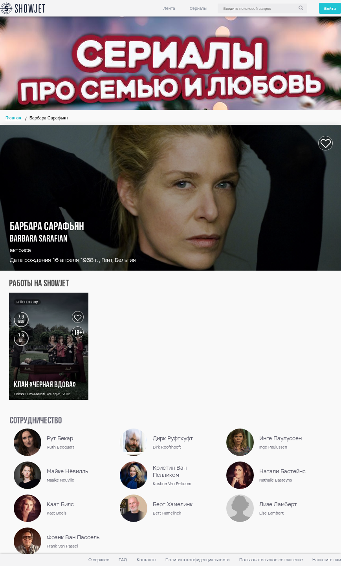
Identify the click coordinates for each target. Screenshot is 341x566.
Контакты (146, 559)
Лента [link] (169, 8)
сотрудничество (36, 421)
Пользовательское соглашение (271, 559)
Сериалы (198, 8)
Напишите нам (326, 559)
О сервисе (98, 559)
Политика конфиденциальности (197, 559)
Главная (13, 118)
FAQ (123, 559)
